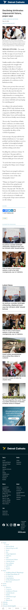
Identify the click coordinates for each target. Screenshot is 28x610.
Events (4, 479)
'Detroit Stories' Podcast (12, 559)
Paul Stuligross (6, 502)
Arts (3, 471)
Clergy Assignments (5, 473)
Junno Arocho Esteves (10, 19)
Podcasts (18, 462)
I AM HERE (9, 565)
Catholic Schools (6, 469)
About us (18, 487)
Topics (4, 543)
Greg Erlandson (10, 578)
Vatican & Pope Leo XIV (8, 23)
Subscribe (5, 511)
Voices (4, 570)
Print (5, 218)
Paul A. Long (5, 498)
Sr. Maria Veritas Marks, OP (6, 492)
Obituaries (5, 476)
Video (17, 460)
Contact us (19, 489)
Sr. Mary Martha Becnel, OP (6, 496)
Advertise (4, 513)
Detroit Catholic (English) (9, 606)
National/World (6, 462)
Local (3, 460)
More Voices (5, 503)
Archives (18, 490)
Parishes (18, 497)
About (4, 585)
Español (4, 477)
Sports (4, 467)
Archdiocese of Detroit (20, 493)
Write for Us (5, 514)
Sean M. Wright (6, 500)
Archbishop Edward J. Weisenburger (6, 488)
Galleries (18, 464)
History (8, 567)
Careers (18, 499)
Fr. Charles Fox (9, 576)
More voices (9, 582)
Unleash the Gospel (11, 596)
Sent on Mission (10, 563)
